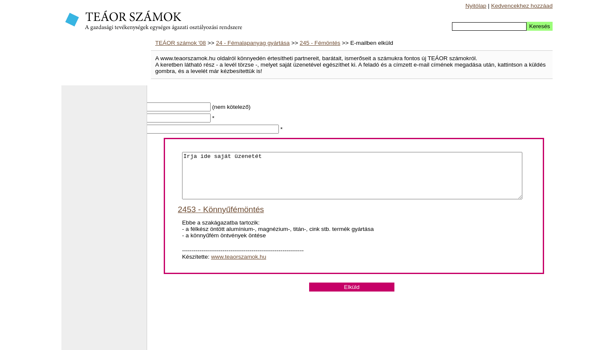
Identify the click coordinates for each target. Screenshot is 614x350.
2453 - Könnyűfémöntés (221, 218)
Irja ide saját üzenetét (352, 180)
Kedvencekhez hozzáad (522, 6)
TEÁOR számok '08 (180, 43)
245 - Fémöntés (320, 43)
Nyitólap (475, 6)
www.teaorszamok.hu (238, 265)
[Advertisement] (104, 222)
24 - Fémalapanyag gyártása (253, 43)
